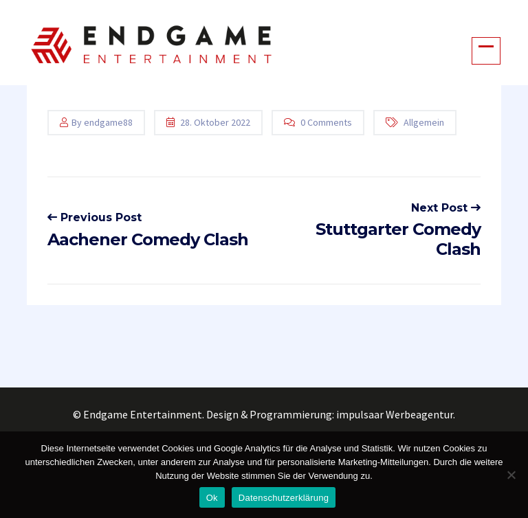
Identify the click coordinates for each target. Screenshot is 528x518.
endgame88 (108, 122)
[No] (511, 475)
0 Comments (326, 122)
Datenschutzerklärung (284, 498)
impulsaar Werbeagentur (394, 414)
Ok (212, 498)
